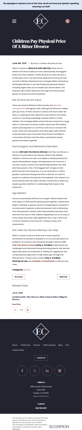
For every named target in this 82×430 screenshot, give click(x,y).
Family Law (25, 345)
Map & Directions (41, 396)
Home (15, 345)
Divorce (27, 269)
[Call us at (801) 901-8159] (67, 21)
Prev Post (19, 277)
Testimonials (18, 350)
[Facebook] (22, 371)
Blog (60, 345)
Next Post (63, 277)
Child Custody (49, 345)
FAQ (67, 345)
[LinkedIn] (47, 371)
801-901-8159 (41, 408)
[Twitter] (35, 371)
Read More (16, 304)
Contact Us (41, 358)
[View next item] (28, 310)
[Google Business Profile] (60, 371)
